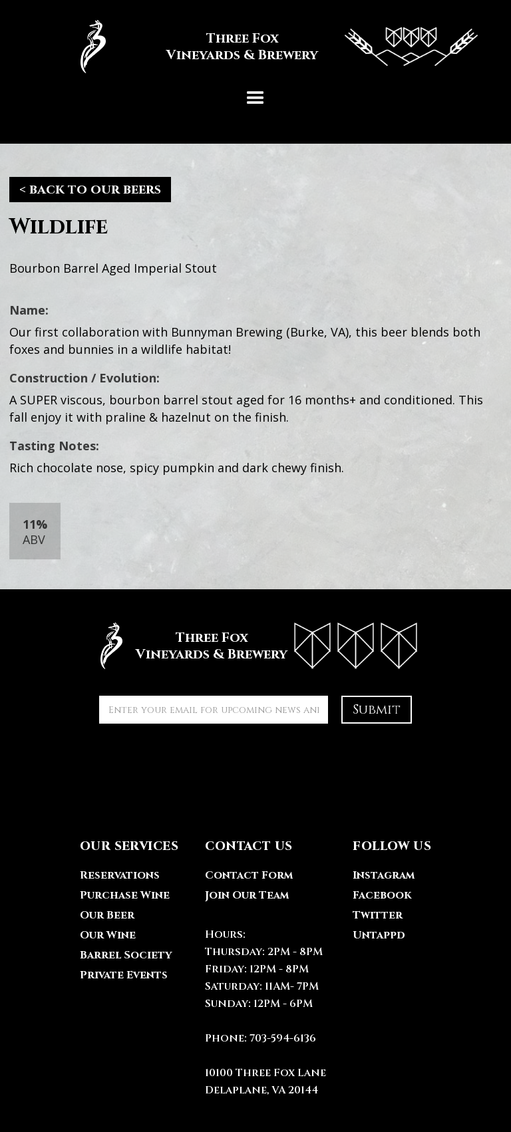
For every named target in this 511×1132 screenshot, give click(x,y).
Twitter (378, 915)
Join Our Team (247, 895)
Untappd (379, 935)
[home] (255, 46)
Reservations (120, 875)
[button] (255, 98)
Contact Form (249, 875)
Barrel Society (126, 955)
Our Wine (108, 935)
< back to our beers (90, 189)
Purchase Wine (125, 895)
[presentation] (200, 763)
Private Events (124, 975)
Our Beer (107, 915)
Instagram (384, 875)
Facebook (382, 895)
